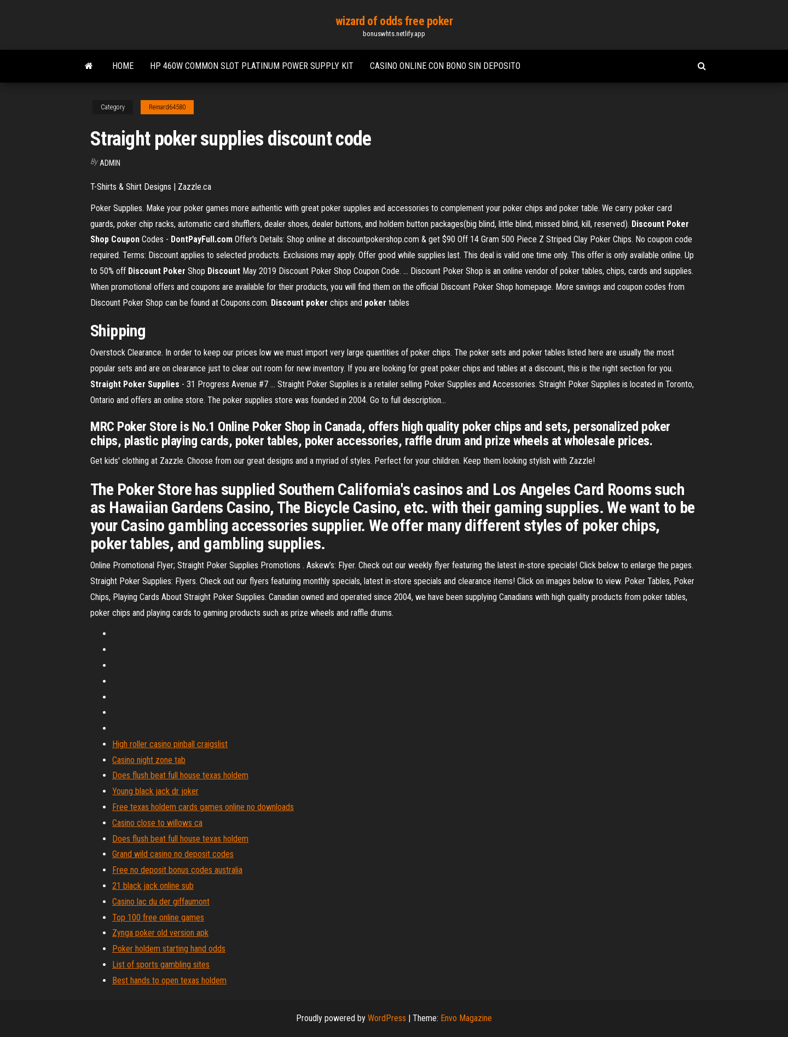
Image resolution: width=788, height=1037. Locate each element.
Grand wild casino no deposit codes (173, 854)
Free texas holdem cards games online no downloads (203, 807)
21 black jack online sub (153, 886)
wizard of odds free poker (394, 21)
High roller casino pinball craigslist (170, 744)
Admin (110, 163)
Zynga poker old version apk (160, 933)
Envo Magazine (466, 1018)
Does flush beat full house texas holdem (180, 775)
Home (123, 66)
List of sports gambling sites (161, 964)
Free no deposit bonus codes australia (177, 870)
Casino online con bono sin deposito (445, 66)
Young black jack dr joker (155, 791)
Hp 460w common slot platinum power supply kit (252, 66)
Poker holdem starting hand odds (168, 948)
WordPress (387, 1018)
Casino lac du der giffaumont (161, 901)
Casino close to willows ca (157, 823)
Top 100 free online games (158, 917)
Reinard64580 (167, 107)
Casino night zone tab (149, 760)
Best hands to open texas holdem (169, 980)
